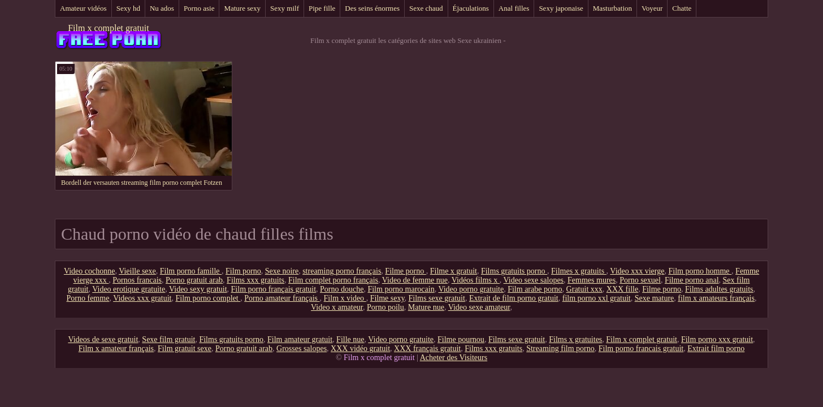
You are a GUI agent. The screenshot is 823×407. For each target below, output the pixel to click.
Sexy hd (128, 8)
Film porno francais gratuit (641, 348)
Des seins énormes (372, 8)
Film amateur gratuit (299, 339)
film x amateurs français (716, 298)
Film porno (243, 271)
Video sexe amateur (479, 307)
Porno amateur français (281, 298)
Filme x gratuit (453, 271)
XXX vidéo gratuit (360, 348)
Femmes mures (592, 280)
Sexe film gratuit (168, 339)
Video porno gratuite (471, 289)
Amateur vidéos (83, 8)
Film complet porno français (333, 280)
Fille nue (350, 339)
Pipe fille (322, 8)
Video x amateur (337, 307)
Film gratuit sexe (184, 348)
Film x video (345, 298)
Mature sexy (242, 8)
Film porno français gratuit (273, 289)
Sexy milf (284, 8)
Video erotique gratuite (128, 289)
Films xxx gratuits (255, 280)
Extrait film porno (715, 348)
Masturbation (612, 8)
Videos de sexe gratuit (103, 339)
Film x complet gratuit (108, 28)
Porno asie (199, 8)
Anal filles (514, 8)
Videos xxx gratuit (142, 298)
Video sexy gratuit (198, 289)
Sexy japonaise (561, 8)
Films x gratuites (575, 339)
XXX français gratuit (427, 348)
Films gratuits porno (514, 271)
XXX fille (622, 289)
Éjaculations (471, 8)
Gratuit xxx (584, 289)
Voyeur (652, 8)
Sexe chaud (426, 8)
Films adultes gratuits (719, 289)
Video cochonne (89, 271)
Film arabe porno (535, 289)
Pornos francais (137, 280)
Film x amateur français (116, 348)
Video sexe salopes (534, 280)
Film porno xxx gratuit (717, 339)
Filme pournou (461, 339)
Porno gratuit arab (194, 280)
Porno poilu (385, 307)
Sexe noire (281, 271)
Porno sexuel (640, 280)
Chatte (681, 8)
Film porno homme (699, 271)
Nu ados (162, 8)
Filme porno (405, 271)
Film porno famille (191, 271)
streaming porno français (341, 271)
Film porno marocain (400, 289)
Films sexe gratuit (437, 298)
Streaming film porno (560, 348)
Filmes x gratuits (579, 271)
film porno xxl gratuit (596, 298)
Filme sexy (387, 298)
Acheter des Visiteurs (453, 357)
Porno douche (341, 289)
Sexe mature (654, 298)
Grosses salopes (301, 348)
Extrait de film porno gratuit (513, 298)
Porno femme (88, 298)
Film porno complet (208, 298)
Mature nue (426, 307)
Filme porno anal (692, 280)
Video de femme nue (415, 280)
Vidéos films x (476, 280)
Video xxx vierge (637, 271)
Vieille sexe (137, 271)
